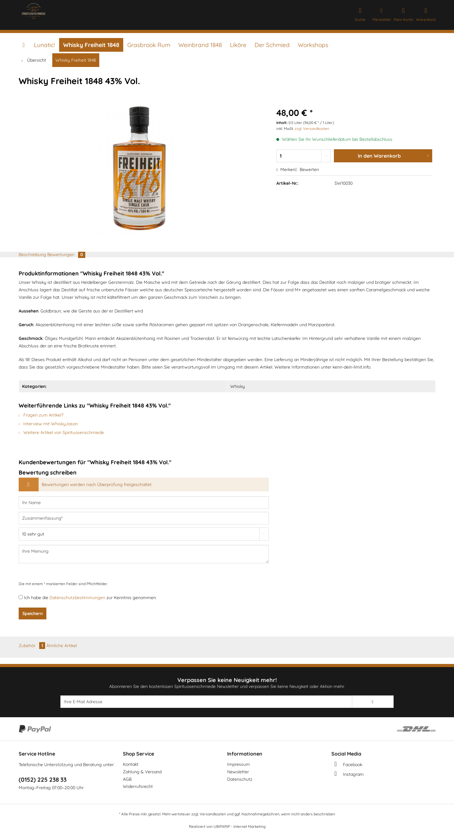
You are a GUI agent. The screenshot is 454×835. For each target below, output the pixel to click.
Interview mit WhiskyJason (48, 424)
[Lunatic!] (44, 45)
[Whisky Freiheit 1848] (91, 45)
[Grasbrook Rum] (148, 45)
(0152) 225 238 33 (43, 779)
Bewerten (307, 169)
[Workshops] (313, 45)
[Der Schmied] (272, 45)
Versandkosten (213, 814)
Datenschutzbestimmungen (77, 597)
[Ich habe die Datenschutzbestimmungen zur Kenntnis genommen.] (21, 597)
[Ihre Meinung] (144, 554)
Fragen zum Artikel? (41, 415)
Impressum (238, 764)
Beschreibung (32, 254)
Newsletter (238, 772)
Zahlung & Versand (142, 772)
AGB (127, 779)
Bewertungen (66, 254)
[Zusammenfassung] (144, 518)
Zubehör (32, 645)
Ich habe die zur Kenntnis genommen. (90, 597)
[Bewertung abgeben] (144, 534)
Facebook (352, 764)
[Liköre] (238, 45)
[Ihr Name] (144, 502)
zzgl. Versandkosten (312, 128)
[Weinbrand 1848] (200, 45)
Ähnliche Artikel (61, 645)
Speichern (32, 613)
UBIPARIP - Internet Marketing (239, 826)
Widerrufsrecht (138, 786)
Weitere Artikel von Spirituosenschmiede (61, 432)
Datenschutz (239, 779)
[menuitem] (360, 13)
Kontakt (130, 764)
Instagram (353, 774)
